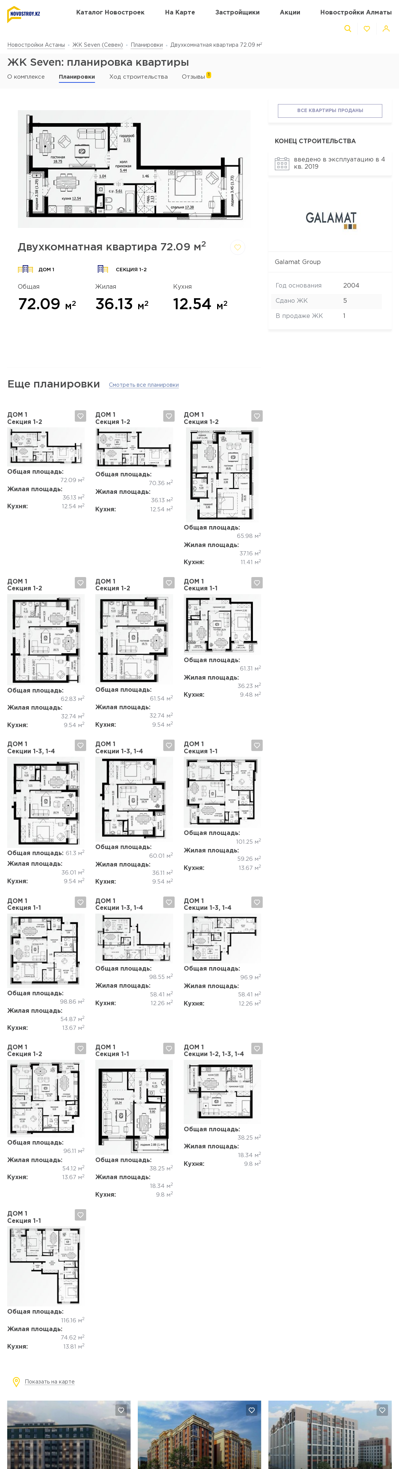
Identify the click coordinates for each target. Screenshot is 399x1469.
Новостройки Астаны (36, 45)
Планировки (147, 45)
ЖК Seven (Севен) (98, 45)
